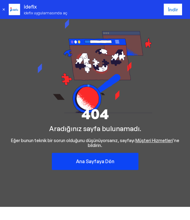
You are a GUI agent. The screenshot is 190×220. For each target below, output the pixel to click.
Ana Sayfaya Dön (95, 161)
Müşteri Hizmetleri (154, 140)
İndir (173, 10)
